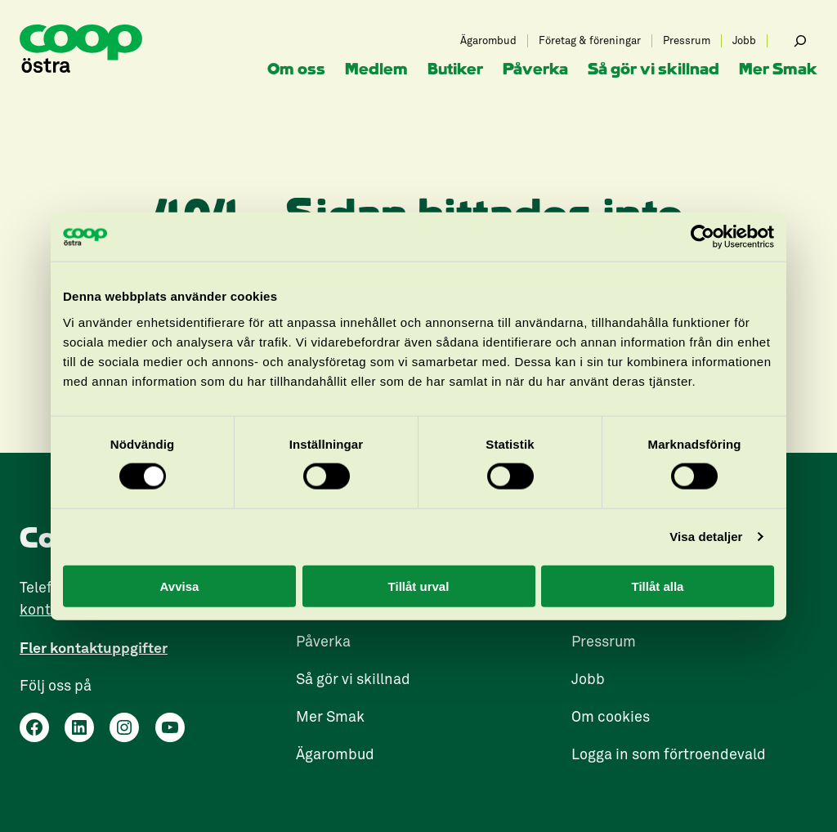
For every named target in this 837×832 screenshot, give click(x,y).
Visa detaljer (705, 536)
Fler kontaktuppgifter (94, 647)
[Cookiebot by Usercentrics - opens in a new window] (702, 237)
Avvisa (179, 586)
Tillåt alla (658, 586)
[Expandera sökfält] (800, 41)
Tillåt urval (419, 586)
